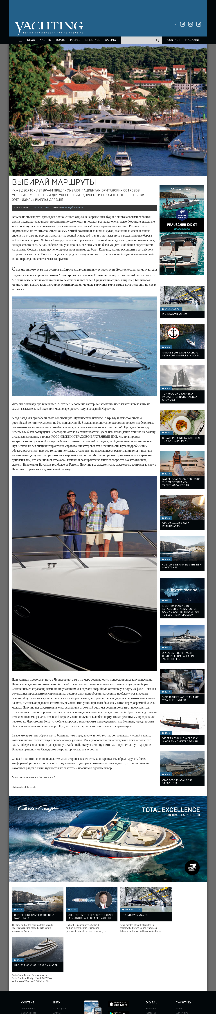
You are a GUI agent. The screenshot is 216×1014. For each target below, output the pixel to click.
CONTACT (173, 40)
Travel (24, 971)
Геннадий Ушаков (72, 208)
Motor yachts (28, 958)
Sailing (110, 40)
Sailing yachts (28, 963)
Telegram (151, 967)
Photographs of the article (24, 787)
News (31, 40)
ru (176, 25)
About (179, 958)
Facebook (151, 958)
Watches (25, 984)
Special (25, 976)
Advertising (182, 963)
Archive (57, 963)
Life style (92, 40)
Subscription (60, 958)
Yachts (45, 40)
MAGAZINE (192, 40)
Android (150, 976)
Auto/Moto (27, 980)
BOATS (60, 40)
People (75, 40)
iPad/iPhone (152, 971)
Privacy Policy (105, 993)
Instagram (151, 963)
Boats (24, 967)
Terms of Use (122, 993)
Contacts (181, 967)
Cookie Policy (138, 993)
